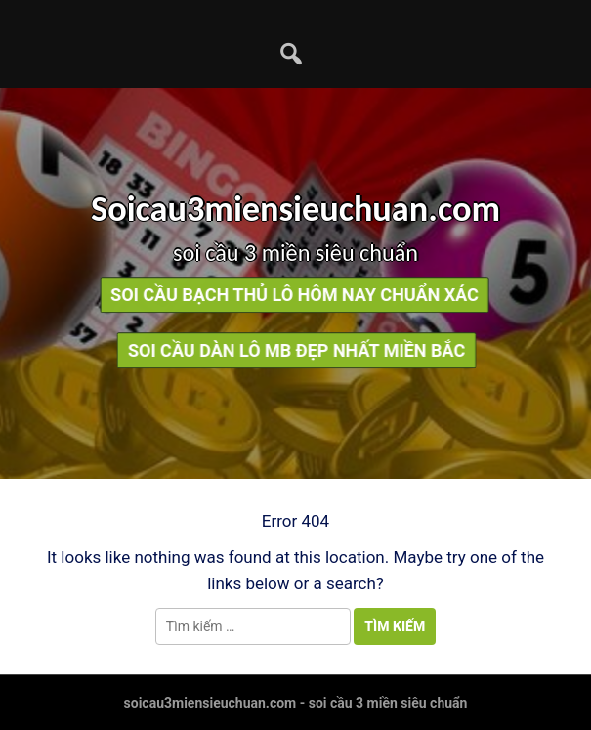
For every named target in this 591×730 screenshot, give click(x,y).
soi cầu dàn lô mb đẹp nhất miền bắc (301, 350)
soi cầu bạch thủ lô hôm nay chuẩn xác (290, 294)
